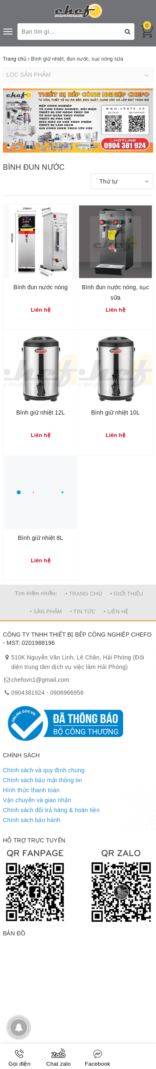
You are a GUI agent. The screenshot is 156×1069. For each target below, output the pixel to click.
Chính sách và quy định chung (43, 770)
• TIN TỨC (83, 611)
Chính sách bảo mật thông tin (42, 780)
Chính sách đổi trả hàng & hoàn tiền (51, 810)
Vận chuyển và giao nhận (37, 800)
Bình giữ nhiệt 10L (115, 412)
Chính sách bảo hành (31, 820)
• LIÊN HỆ (116, 611)
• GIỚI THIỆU (126, 594)
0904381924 (28, 692)
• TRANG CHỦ (83, 594)
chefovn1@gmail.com (40, 679)
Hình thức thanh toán (31, 790)
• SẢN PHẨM (46, 611)
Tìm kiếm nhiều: (36, 593)
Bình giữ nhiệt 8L (40, 537)
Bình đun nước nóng (40, 287)
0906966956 (67, 692)
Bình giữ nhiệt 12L (40, 412)
